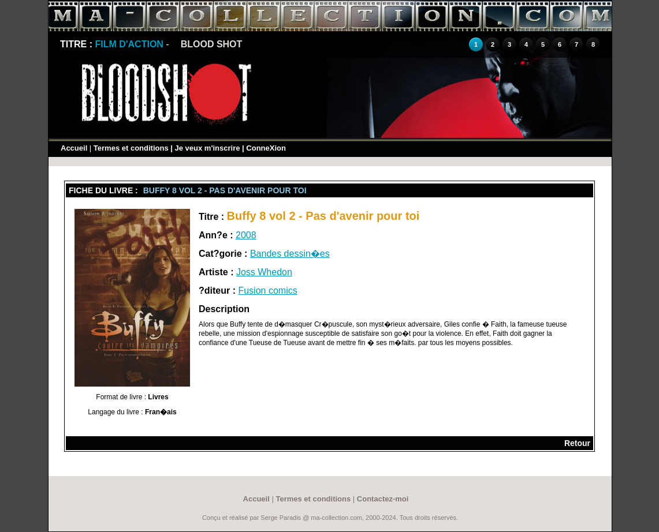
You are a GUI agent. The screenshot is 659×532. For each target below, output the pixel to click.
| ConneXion (264, 148)
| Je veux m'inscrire (205, 148)
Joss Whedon (264, 272)
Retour (577, 443)
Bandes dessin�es (290, 253)
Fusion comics (267, 290)
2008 (246, 235)
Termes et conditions (131, 148)
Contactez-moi (383, 498)
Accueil (74, 148)
